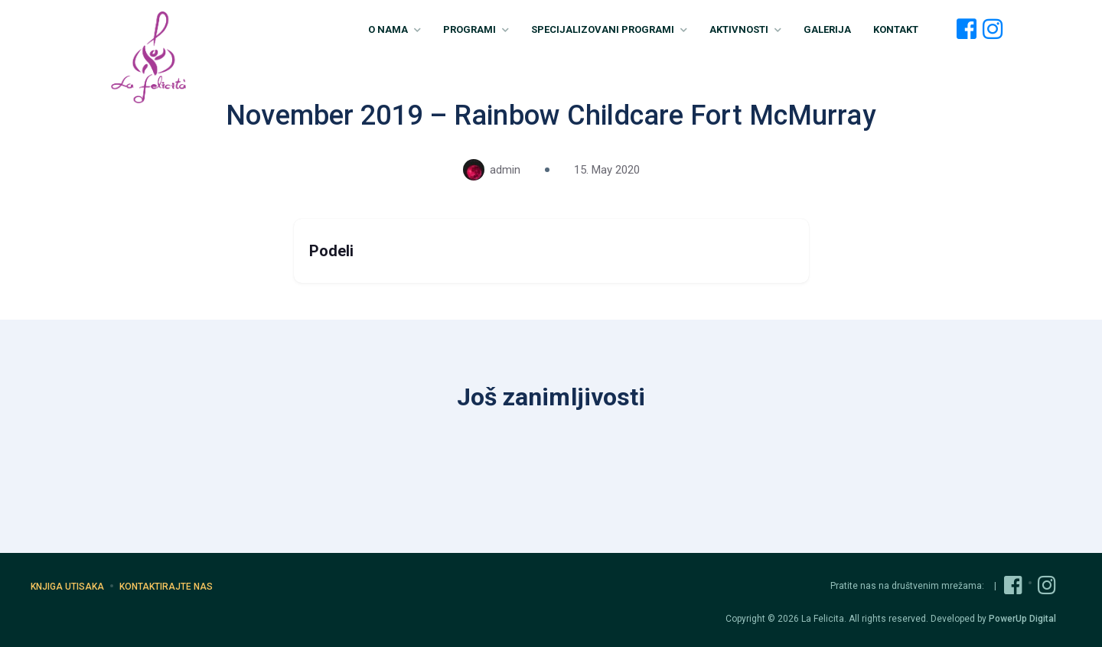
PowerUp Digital (1022, 618)
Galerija (827, 29)
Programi (476, 29)
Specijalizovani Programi (609, 29)
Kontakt (895, 29)
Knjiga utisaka (67, 586)
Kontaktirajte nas (166, 586)
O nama (394, 29)
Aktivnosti (745, 29)
